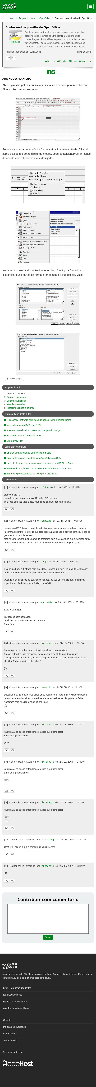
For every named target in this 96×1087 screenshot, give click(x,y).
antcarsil (48, 866)
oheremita (47, 602)
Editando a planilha (16, 401)
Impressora (85, 61)
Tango (44, 561)
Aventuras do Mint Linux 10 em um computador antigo (32, 430)
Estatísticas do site (12, 994)
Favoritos (62, 61)
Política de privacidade (14, 1027)
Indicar (73, 61)
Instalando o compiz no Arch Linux (22, 435)
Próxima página (14, 378)
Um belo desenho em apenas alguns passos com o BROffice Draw (38, 463)
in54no (45, 487)
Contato (7, 1020)
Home (12, 18)
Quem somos (10, 1033)
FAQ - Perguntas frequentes (17, 988)
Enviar (48, 937)
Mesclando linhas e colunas (20, 408)
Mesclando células (16, 404)
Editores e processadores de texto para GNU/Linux (31, 473)
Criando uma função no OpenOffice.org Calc (27, 452)
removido (15, 42)
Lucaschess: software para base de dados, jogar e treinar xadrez (37, 420)
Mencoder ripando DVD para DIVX (22, 425)
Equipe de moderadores (15, 1001)
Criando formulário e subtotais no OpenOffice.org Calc (32, 458)
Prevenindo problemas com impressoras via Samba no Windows (37, 468)
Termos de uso (10, 1040)
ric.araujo (47, 643)
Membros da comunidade (16, 1008)
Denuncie (50, 61)
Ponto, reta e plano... (17, 397)
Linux (32, 18)
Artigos (22, 18)
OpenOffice (45, 18)
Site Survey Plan (13, 441)
